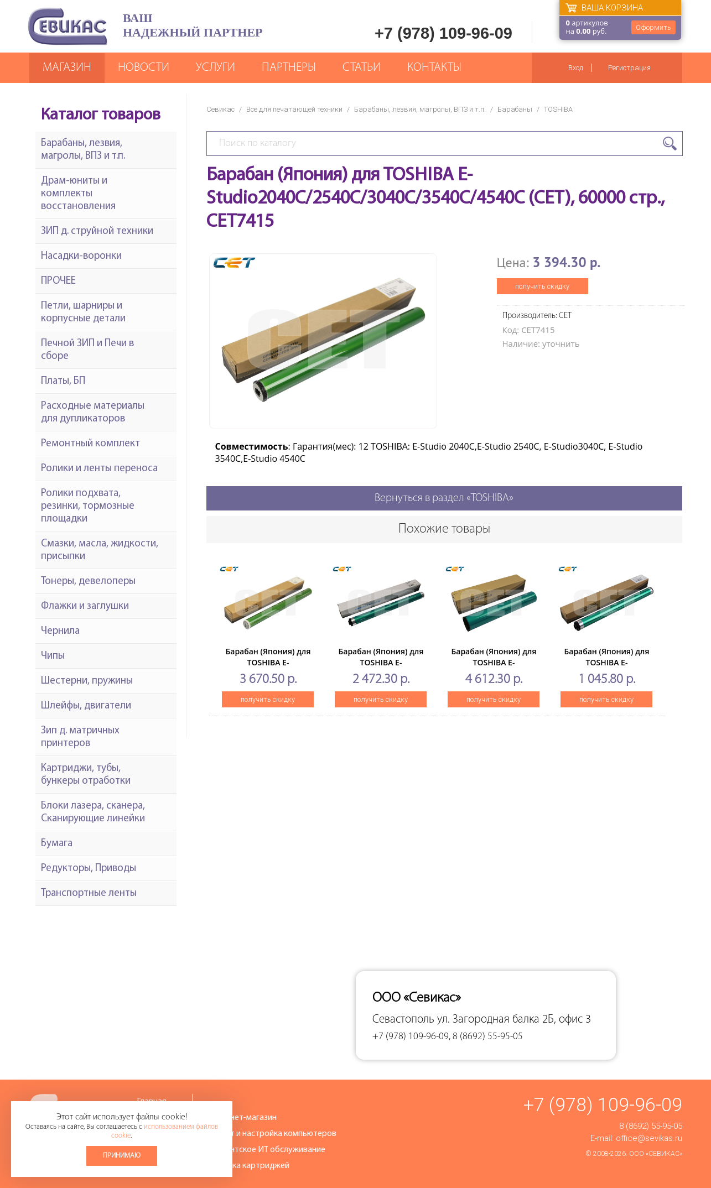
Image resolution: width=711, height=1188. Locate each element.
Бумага (56, 843)
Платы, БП (63, 381)
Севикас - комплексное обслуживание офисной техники (67, 26)
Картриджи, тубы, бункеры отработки (86, 774)
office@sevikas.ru (649, 1138)
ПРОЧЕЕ (58, 281)
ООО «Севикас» (655, 1154)
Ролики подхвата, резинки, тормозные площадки (87, 506)
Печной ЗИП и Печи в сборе (87, 350)
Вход (575, 68)
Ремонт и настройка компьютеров (271, 1133)
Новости (143, 67)
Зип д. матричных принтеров (80, 737)
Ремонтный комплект (90, 444)
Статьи (361, 67)
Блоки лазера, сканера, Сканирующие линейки (93, 812)
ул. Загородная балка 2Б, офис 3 (514, 1019)
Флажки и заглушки (85, 606)
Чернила (60, 631)
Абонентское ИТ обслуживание (265, 1149)
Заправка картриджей (247, 1165)
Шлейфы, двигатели (86, 706)
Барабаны (514, 109)
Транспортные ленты (89, 893)
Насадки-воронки (81, 256)
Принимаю (122, 1155)
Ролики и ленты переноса (99, 468)
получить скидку (542, 286)
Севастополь (403, 1019)
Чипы (53, 656)
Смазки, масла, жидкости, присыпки (99, 550)
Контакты (434, 67)
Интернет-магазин (241, 1117)
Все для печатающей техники (294, 109)
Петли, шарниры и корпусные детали (83, 312)
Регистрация (629, 68)
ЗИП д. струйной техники (97, 231)
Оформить (653, 27)
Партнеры (289, 67)
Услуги (215, 67)
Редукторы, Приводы (88, 868)
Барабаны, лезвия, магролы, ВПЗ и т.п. (420, 109)
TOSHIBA (558, 109)
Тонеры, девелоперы (88, 581)
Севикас (220, 109)
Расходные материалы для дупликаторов (92, 412)
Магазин (67, 67)
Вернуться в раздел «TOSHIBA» (444, 498)
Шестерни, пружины (87, 681)
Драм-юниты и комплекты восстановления (78, 194)
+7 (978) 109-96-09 (443, 33)
